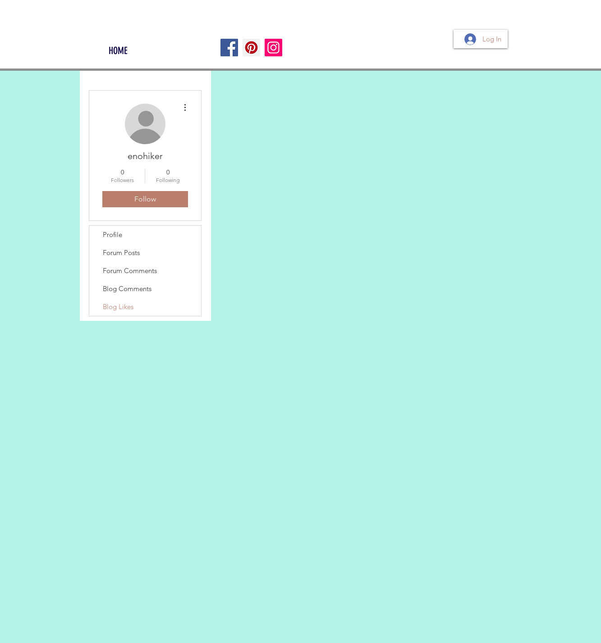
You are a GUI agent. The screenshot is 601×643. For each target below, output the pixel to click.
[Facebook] (229, 47)
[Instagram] (273, 47)
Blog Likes (118, 306)
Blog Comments (127, 288)
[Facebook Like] (113, 34)
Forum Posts (121, 252)
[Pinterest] (251, 47)
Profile (112, 234)
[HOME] (118, 51)
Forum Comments (130, 270)
